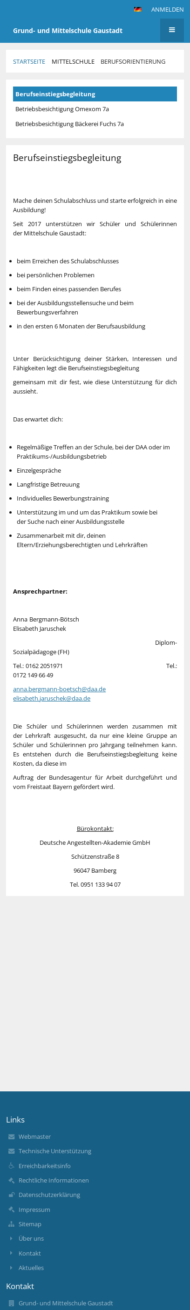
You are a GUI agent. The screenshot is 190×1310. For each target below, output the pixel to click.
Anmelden (167, 9)
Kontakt (30, 1253)
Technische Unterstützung (55, 1151)
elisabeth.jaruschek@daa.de (51, 698)
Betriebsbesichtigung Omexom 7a (62, 109)
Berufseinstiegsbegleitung (55, 94)
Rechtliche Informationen (54, 1180)
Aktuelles (31, 1267)
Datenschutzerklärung (49, 1194)
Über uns (31, 1238)
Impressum (34, 1209)
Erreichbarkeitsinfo (45, 1166)
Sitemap (30, 1224)
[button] (138, 9)
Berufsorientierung (133, 61)
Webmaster (35, 1136)
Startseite (29, 61)
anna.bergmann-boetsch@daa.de (59, 689)
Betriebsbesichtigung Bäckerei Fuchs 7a (69, 124)
